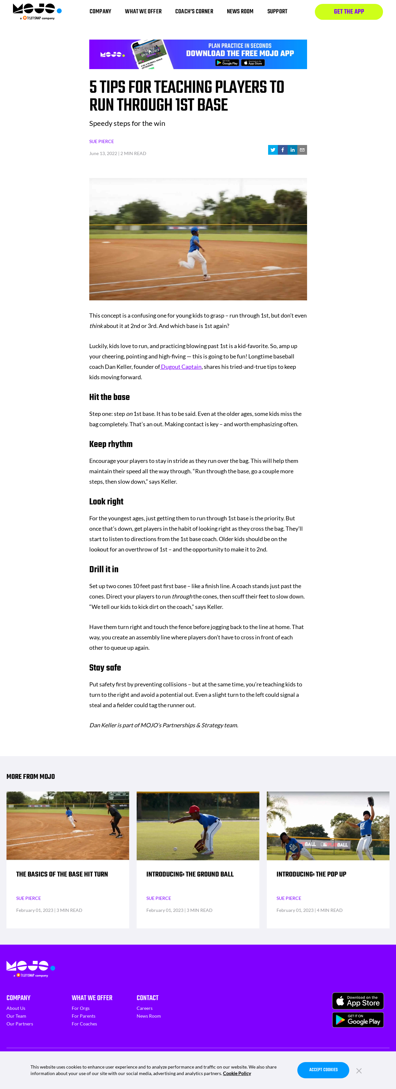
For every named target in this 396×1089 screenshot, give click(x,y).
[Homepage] (37, 12)
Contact (147, 998)
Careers (145, 1008)
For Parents (83, 1016)
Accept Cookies (323, 1070)
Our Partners (19, 1023)
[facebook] (283, 150)
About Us (15, 1008)
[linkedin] (292, 150)
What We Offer (92, 998)
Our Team (16, 1016)
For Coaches (84, 1023)
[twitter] (273, 150)
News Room (149, 1016)
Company (18, 998)
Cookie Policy (237, 1073)
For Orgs (81, 1008)
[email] (302, 150)
